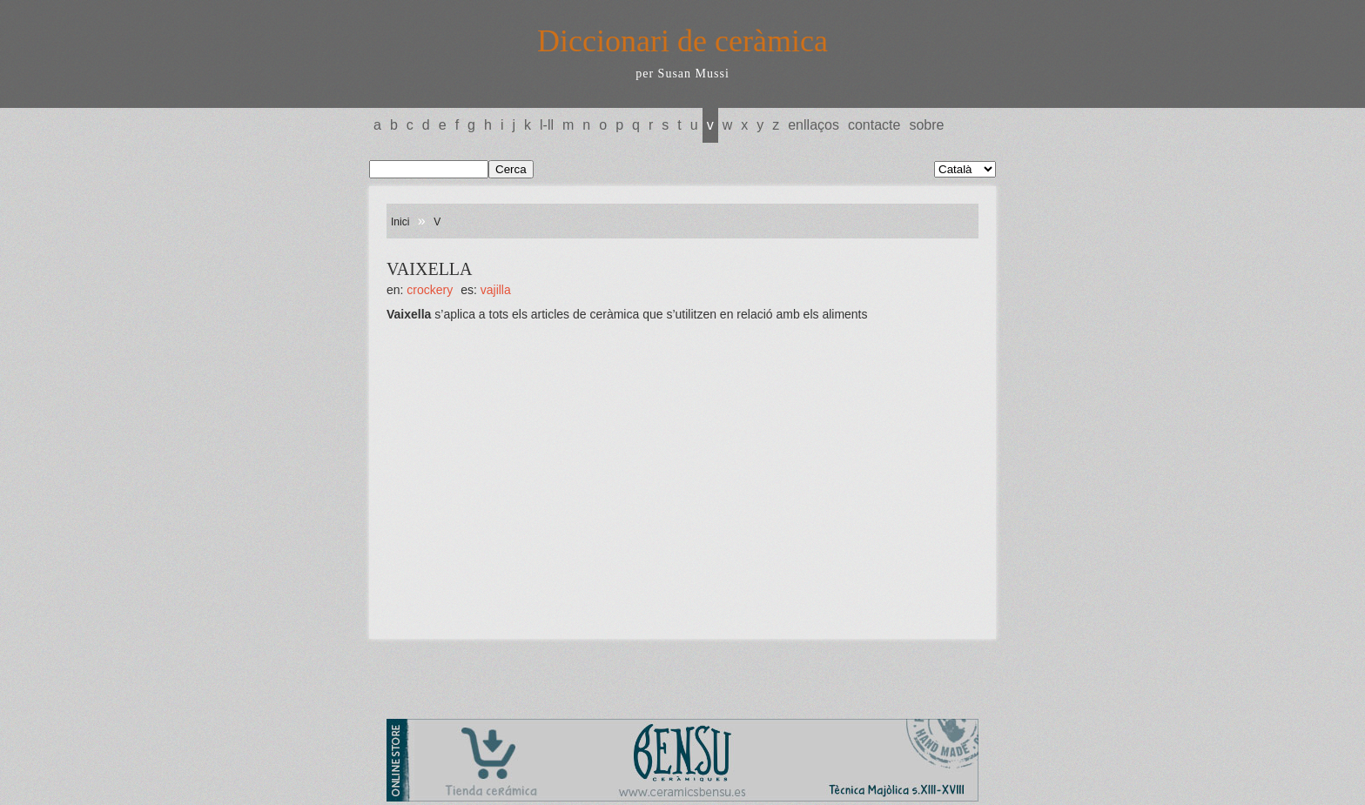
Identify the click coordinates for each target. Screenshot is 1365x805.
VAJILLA (496, 290)
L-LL (547, 124)
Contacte (874, 124)
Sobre (926, 124)
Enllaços (813, 124)
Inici (400, 222)
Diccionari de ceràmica (682, 40)
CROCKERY (430, 290)
